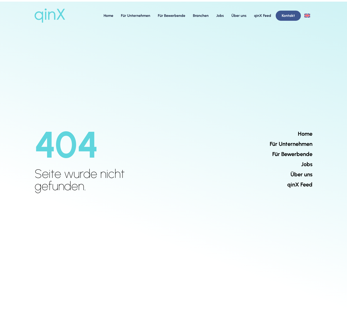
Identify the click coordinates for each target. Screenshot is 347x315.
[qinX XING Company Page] (308, 301)
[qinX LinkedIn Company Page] (299, 301)
